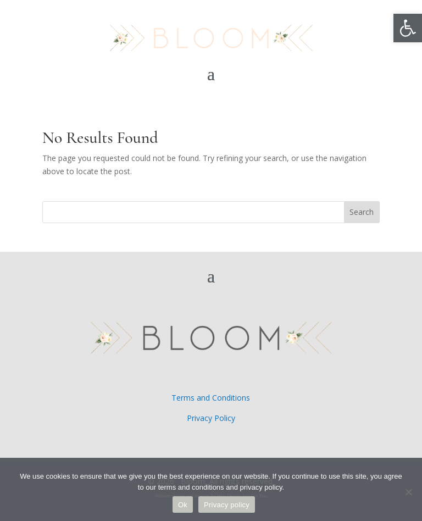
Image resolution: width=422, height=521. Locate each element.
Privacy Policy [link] (211, 418)
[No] (408, 491)
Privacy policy (226, 505)
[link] (407, 28)
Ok (182, 505)
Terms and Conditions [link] (210, 397)
